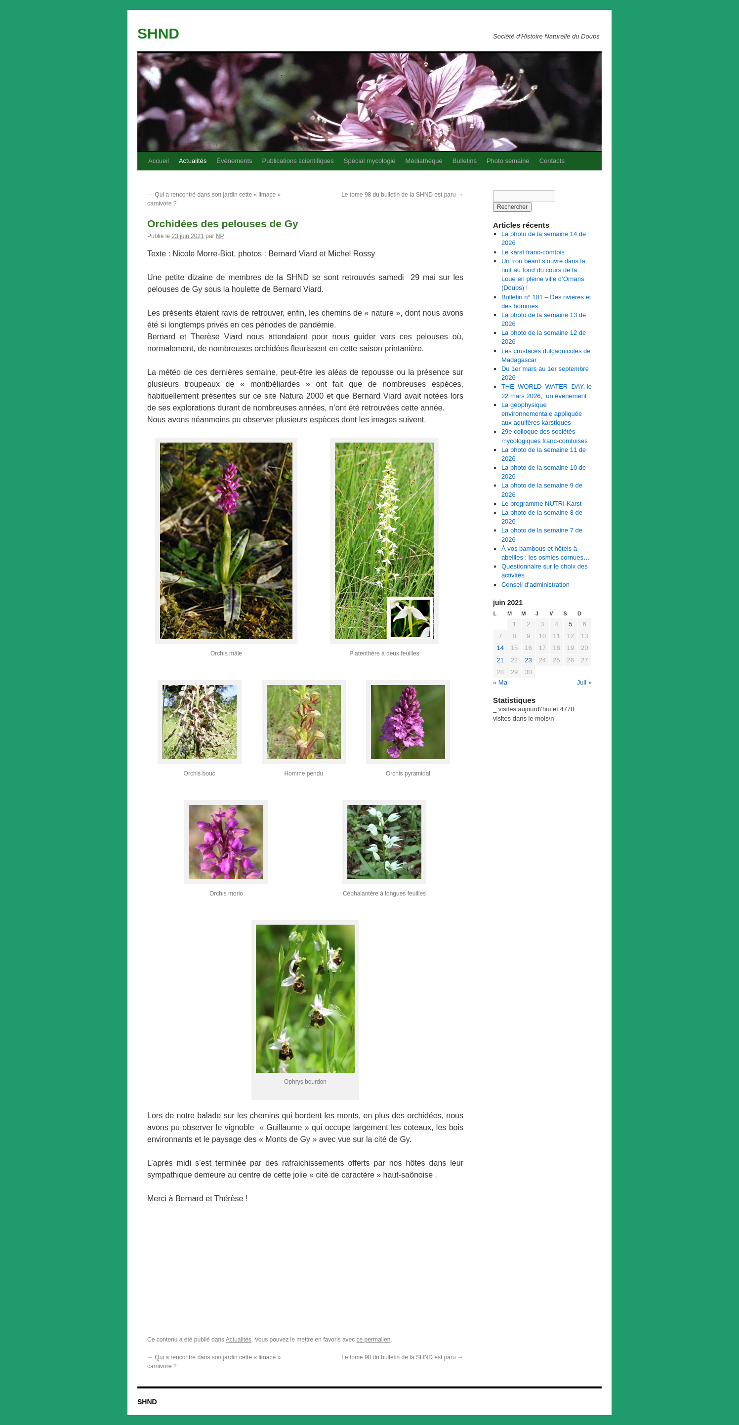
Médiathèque (424, 160)
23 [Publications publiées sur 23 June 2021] (528, 660)
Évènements (234, 160)
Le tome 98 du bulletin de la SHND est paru (402, 194)
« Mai (501, 682)
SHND (158, 33)
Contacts (552, 160)
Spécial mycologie (370, 160)
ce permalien (374, 1339)
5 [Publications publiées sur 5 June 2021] (570, 624)
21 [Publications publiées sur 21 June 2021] (499, 660)
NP (220, 236)
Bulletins (464, 160)
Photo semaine (508, 160)
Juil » (584, 682)
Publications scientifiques (298, 160)
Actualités (192, 160)
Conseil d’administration (535, 584)
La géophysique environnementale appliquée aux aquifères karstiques (541, 413)
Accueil (158, 160)
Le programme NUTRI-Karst (541, 503)
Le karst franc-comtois (533, 252)
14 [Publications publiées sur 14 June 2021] (499, 647)
